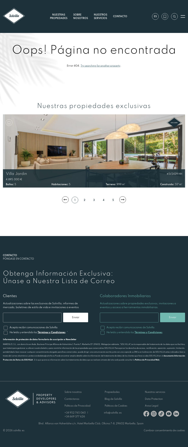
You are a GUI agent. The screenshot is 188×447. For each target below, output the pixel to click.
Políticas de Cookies (116, 405)
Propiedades (112, 392)
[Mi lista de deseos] (165, 16)
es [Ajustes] (155, 16)
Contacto (120, 16)
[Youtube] (169, 414)
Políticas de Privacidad (77, 405)
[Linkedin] (176, 414)
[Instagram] (154, 414)
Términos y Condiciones (51, 332)
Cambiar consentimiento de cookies (164, 430)
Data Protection (154, 399)
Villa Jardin (16, 173)
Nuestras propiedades (58, 16)
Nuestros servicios (100, 16)
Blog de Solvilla (113, 399)
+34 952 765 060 (75, 412)
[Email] (32, 317)
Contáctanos (71, 399)
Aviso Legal (151, 405)
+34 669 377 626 (74, 416)
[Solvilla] (14, 16)
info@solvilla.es (113, 412)
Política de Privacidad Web (147, 359)
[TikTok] (161, 414)
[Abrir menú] (183, 16)
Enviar (75, 317)
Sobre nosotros (73, 392)
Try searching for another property (100, 65)
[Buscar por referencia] (174, 16)
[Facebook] (146, 414)
